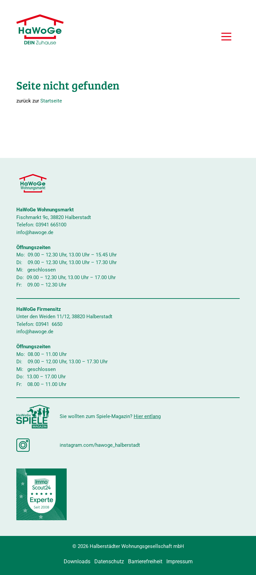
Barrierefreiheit (145, 561)
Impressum (179, 561)
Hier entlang (147, 416)
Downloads (77, 561)
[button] (226, 37)
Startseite (51, 101)
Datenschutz (109, 561)
